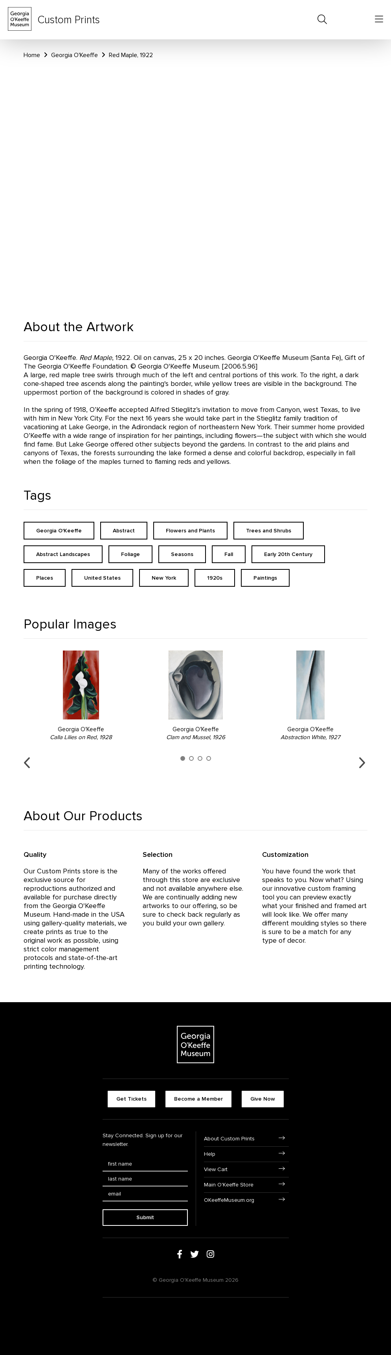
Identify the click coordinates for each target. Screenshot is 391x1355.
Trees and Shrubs (268, 530)
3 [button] (200, 758)
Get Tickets (131, 1098)
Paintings (265, 578)
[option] (81, 696)
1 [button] (182, 758)
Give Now (262, 1098)
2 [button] (191, 758)
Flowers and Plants (190, 530)
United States (102, 578)
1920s (214, 578)
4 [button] (208, 758)
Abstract (124, 530)
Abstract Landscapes (63, 554)
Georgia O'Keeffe (74, 55)
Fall (228, 554)
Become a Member (198, 1098)
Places (44, 578)
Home (32, 55)
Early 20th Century (288, 554)
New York (164, 578)
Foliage (130, 554)
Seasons (182, 554)
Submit (145, 1217)
